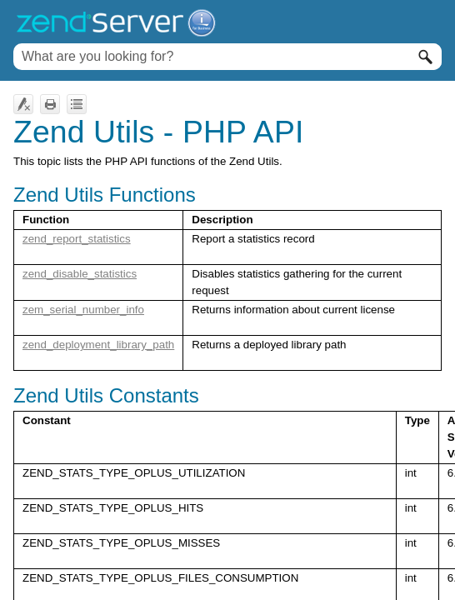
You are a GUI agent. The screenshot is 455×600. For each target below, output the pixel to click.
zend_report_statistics (76, 238)
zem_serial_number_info (83, 309)
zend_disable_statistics (79, 274)
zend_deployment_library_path (98, 344)
